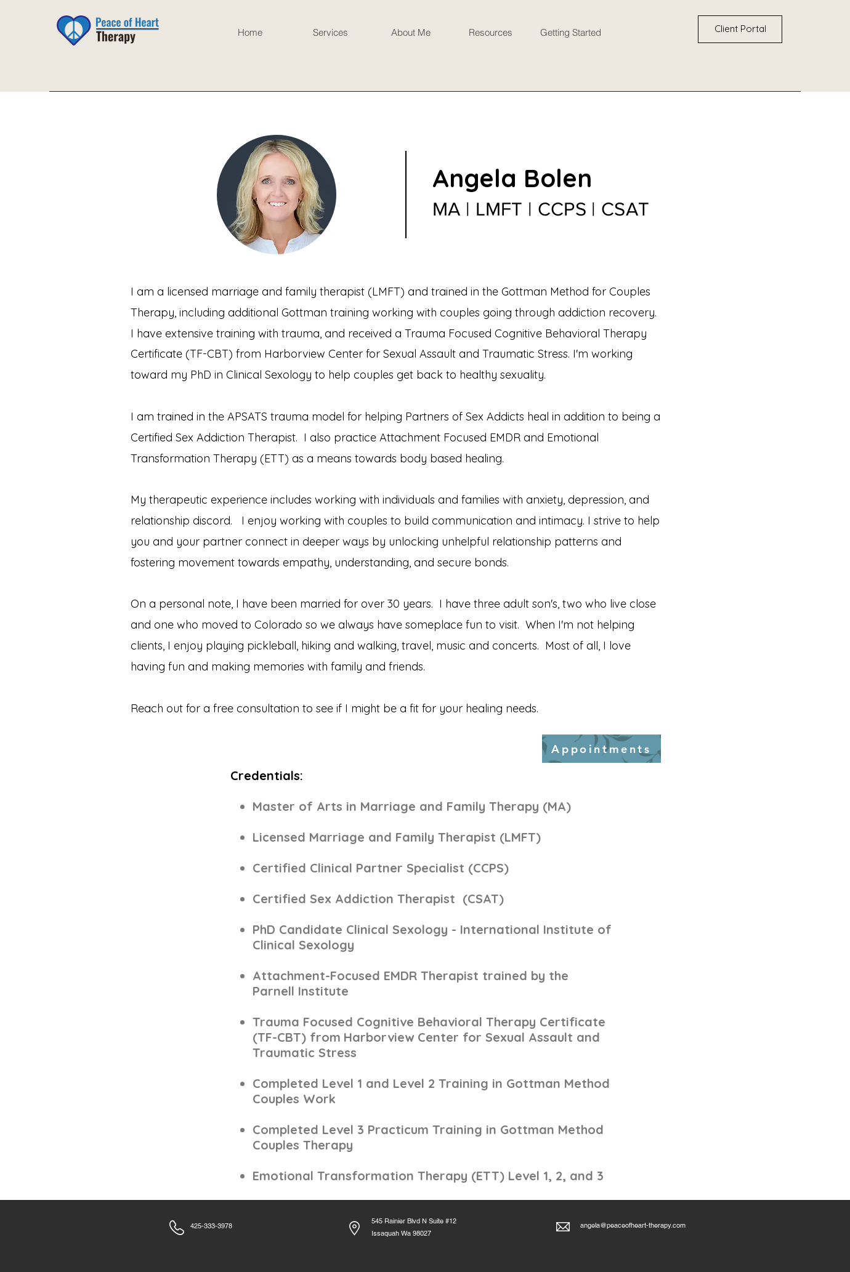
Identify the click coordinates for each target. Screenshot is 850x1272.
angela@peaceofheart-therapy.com (633, 1225)
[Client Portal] (740, 29)
